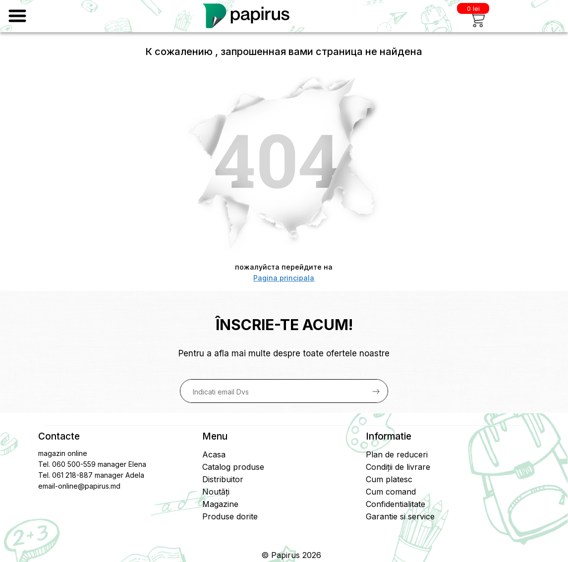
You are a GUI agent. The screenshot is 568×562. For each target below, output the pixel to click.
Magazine (220, 504)
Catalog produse (233, 467)
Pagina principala (283, 278)
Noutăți (215, 492)
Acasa (214, 454)
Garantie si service (400, 516)
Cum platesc (389, 479)
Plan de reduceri (397, 454)
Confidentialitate (395, 504)
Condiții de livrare (398, 467)
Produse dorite (230, 516)
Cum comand (391, 492)
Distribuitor (222, 479)
